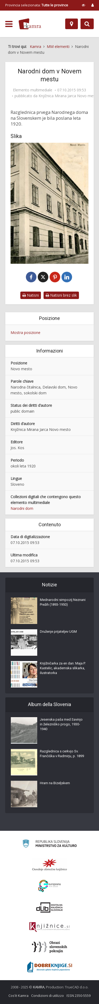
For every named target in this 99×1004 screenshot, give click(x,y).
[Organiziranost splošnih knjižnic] (49, 864)
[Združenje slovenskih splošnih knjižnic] (49, 927)
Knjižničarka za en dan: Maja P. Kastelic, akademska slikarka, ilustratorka (63, 668)
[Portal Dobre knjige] (49, 967)
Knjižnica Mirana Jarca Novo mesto (69, 95)
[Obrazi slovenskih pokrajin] (49, 947)
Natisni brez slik (61, 295)
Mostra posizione (25, 332)
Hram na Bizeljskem (55, 783)
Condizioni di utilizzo (47, 995)
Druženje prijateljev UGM (58, 631)
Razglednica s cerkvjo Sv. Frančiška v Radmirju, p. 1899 (62, 753)
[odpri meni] (8, 24)
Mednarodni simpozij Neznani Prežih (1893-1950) (63, 602)
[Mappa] (71, 24)
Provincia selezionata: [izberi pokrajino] (36, 5)
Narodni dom (22, 508)
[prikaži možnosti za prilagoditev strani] (83, 5)
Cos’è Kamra (18, 995)
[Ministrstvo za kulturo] (49, 844)
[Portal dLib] (49, 907)
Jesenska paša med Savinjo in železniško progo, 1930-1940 (61, 724)
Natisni (30, 295)
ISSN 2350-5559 (79, 995)
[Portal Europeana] (49, 886)
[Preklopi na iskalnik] (87, 24)
